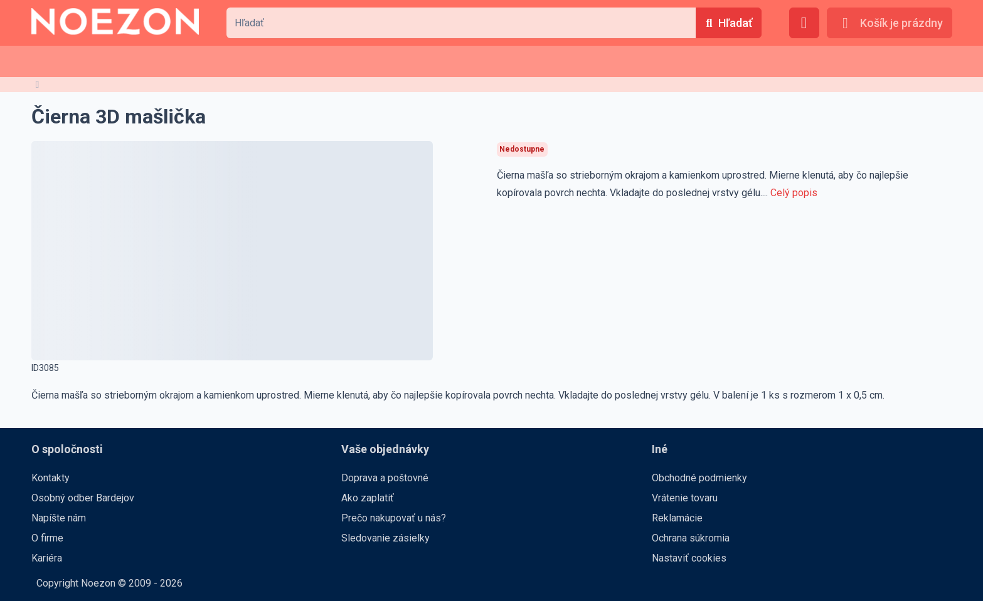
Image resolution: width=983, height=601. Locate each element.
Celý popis (793, 193)
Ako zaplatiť (367, 498)
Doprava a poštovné (384, 478)
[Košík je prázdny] (889, 23)
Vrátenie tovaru (685, 498)
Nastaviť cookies (689, 558)
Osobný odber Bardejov (82, 498)
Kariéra (46, 558)
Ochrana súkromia (691, 538)
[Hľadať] (728, 23)
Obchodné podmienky (699, 478)
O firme (47, 538)
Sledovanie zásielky (385, 538)
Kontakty (50, 478)
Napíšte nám (58, 518)
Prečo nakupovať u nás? (393, 518)
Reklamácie (677, 518)
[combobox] (461, 23)
